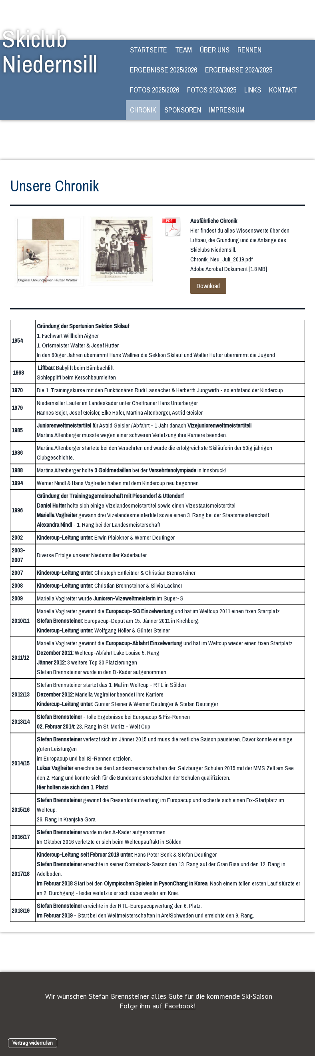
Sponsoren (182, 110)
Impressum (226, 110)
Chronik (143, 110)
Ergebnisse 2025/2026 (163, 70)
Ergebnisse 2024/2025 (238, 70)
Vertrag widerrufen (32, 1043)
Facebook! (179, 1005)
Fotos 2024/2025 (211, 90)
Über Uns (214, 50)
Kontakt (283, 90)
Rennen (249, 50)
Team (183, 50)
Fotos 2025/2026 (154, 90)
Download (208, 285)
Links (252, 90)
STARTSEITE (148, 50)
